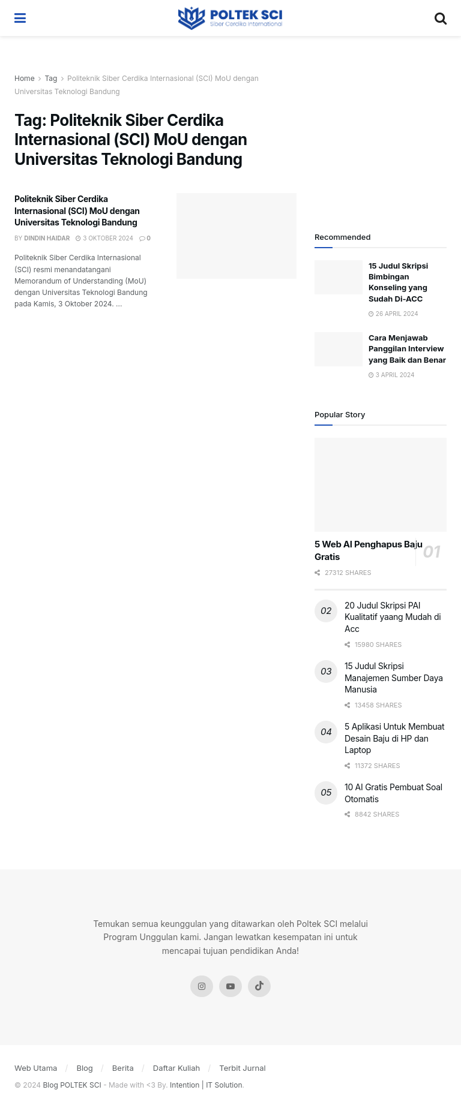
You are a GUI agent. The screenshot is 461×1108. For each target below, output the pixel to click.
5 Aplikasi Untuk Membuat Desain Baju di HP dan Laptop (394, 738)
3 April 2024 (392, 374)
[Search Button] (441, 18)
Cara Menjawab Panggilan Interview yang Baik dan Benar (407, 348)
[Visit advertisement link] (381, 138)
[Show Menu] (20, 18)
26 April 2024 (393, 313)
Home (24, 78)
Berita (123, 1068)
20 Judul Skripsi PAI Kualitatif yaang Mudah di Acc (393, 617)
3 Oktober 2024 (104, 238)
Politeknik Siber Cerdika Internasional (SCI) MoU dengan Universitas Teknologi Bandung (77, 210)
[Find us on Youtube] (230, 986)
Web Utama (35, 1068)
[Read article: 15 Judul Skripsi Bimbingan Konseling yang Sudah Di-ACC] (339, 277)
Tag (50, 78)
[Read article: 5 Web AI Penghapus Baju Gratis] (381, 485)
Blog (84, 1068)
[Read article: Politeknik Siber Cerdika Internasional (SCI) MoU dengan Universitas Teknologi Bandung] (236, 236)
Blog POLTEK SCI (72, 1084)
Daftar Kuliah (176, 1068)
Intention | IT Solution (206, 1084)
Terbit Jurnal (242, 1068)
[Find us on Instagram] (201, 986)
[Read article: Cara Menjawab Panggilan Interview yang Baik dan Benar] (339, 349)
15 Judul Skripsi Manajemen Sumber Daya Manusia (394, 677)
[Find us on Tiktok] (259, 986)
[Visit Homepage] (230, 18)
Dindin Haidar (47, 238)
